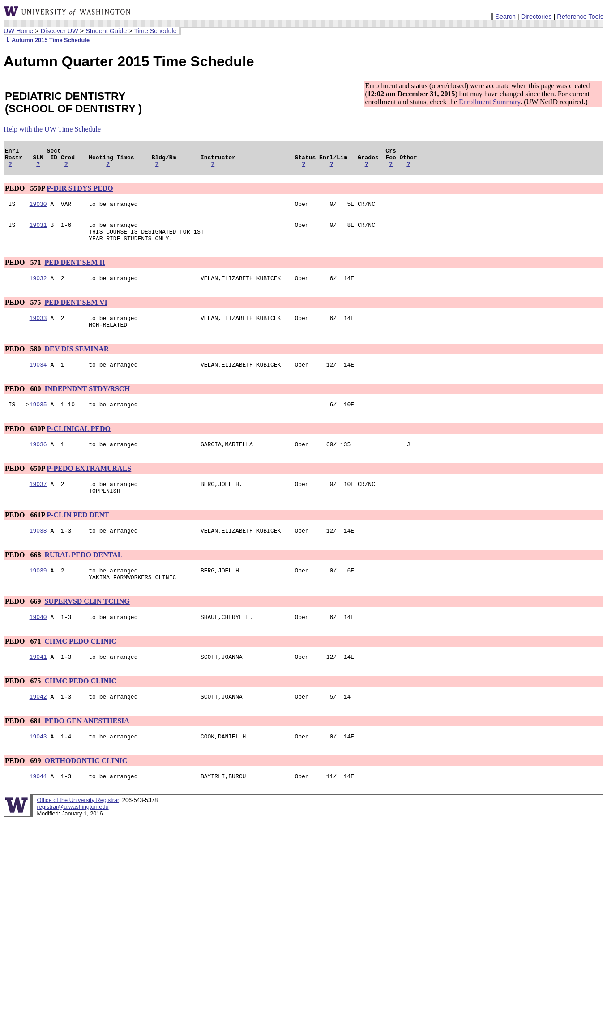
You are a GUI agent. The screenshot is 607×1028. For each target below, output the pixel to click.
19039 (38, 593)
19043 (38, 766)
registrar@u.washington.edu (72, 837)
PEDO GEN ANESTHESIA (86, 749)
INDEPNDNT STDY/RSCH (86, 403)
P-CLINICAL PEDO (79, 444)
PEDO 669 (24, 625)
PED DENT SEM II (74, 272)
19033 (38, 330)
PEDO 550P (25, 192)
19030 (38, 209)
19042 (38, 725)
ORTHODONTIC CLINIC (85, 790)
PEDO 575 (24, 313)
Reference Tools (580, 16)
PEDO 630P (25, 444)
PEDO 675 (24, 708)
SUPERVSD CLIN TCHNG (86, 625)
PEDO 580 (24, 362)
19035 (38, 420)
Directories (536, 16)
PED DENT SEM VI (75, 313)
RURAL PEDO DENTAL (83, 576)
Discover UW (59, 30)
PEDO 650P (25, 486)
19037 (38, 503)
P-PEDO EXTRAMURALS (89, 486)
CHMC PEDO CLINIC (80, 666)
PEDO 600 (24, 403)
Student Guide (106, 30)
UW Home (18, 30)
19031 (38, 231)
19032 (38, 289)
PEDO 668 (24, 576)
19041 (38, 683)
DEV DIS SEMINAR (76, 362)
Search (505, 16)
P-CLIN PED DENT (78, 535)
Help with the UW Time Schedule (52, 129)
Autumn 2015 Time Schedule (47, 40)
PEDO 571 (24, 272)
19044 (38, 807)
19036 (38, 461)
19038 (38, 552)
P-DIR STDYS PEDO (80, 192)
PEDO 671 (24, 666)
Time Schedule (155, 30)
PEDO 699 (24, 790)
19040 (38, 642)
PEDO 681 (24, 749)
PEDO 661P (25, 535)
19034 (38, 379)
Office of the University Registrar (78, 831)
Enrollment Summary (489, 102)
